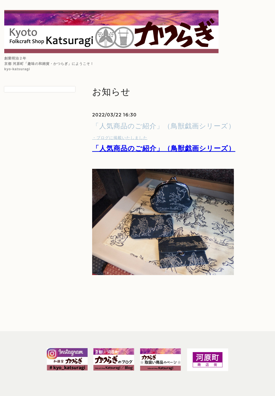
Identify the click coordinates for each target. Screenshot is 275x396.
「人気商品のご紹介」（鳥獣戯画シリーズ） (163, 126)
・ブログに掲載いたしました (119, 137)
